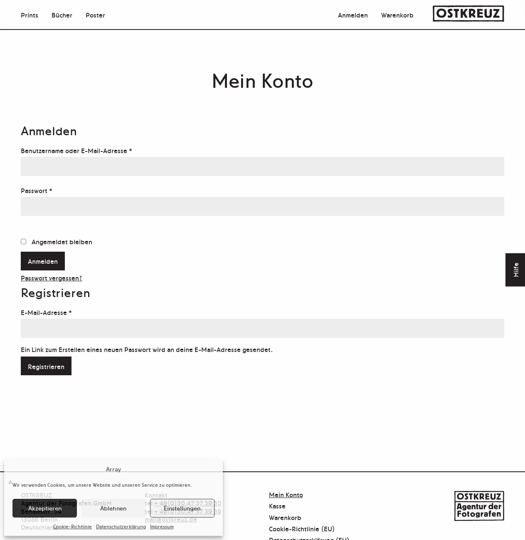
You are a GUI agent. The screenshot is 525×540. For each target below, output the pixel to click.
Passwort (54, 189)
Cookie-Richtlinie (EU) (302, 529)
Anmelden (353, 14)
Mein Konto (286, 495)
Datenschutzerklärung (121, 526)
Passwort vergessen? (51, 277)
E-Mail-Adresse (64, 311)
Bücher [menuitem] (62, 14)
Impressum (162, 526)
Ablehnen (113, 507)
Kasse (277, 506)
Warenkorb (397, 14)
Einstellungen (182, 507)
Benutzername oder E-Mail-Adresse (94, 149)
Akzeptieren (45, 507)
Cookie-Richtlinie (72, 526)
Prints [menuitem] (29, 14)
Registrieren (46, 366)
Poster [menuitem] (95, 14)
